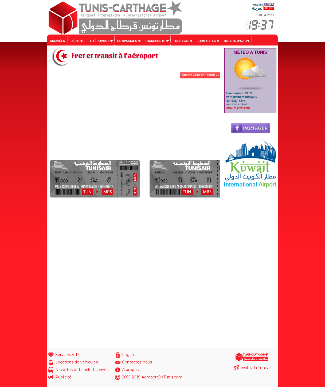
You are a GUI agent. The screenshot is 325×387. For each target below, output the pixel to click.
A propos (130, 369)
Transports (155, 41)
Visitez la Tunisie (256, 367)
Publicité (63, 377)
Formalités (206, 41)
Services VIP (67, 354)
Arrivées (57, 41)
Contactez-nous (137, 362)
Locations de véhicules (76, 362)
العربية (258, 8)
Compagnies (127, 41)
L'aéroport (99, 41)
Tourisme (181, 41)
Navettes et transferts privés (81, 369)
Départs (77, 41)
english (258, 4)
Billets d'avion (236, 41)
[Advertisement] (135, 119)
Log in (128, 354)
